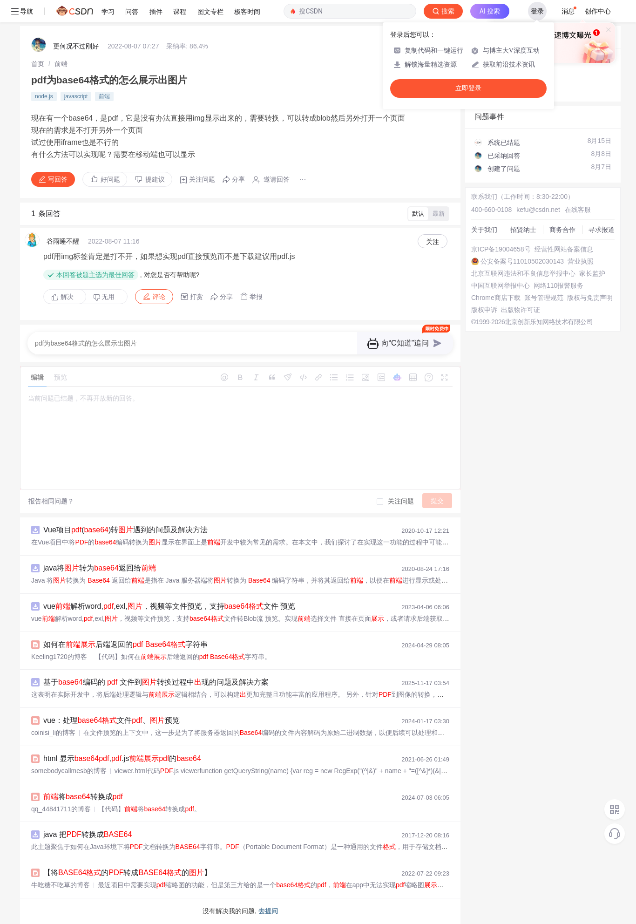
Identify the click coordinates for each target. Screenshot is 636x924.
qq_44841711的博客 (61, 809)
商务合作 (562, 229)
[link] (37, 64)
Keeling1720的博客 (59, 656)
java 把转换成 (87, 834)
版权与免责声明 (590, 297)
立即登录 (468, 88)
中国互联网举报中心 (500, 285)
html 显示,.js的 (122, 758)
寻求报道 (602, 229)
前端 (61, 64)
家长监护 (592, 273)
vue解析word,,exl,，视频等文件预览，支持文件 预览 (169, 606)
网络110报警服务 (558, 285)
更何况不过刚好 (76, 46)
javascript (76, 96)
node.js (44, 96)
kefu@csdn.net (538, 209)
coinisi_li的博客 (53, 732)
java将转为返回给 (99, 568)
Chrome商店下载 (496, 297)
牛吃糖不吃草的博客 (60, 885)
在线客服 (578, 209)
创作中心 (598, 11)
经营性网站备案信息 (564, 249)
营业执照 (581, 261)
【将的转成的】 (127, 872)
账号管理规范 (543, 297)
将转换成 (83, 797)
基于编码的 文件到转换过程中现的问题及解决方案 (156, 682)
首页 (37, 64)
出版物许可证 (520, 309)
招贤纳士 (523, 229)
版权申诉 (484, 309)
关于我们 (484, 229)
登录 (537, 11)
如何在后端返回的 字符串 (125, 644)
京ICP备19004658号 (501, 249)
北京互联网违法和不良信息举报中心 (523, 273)
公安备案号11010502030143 (522, 261)
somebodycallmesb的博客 (69, 771)
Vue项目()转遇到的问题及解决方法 (125, 530)
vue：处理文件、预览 (111, 720)
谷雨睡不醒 (63, 241)
